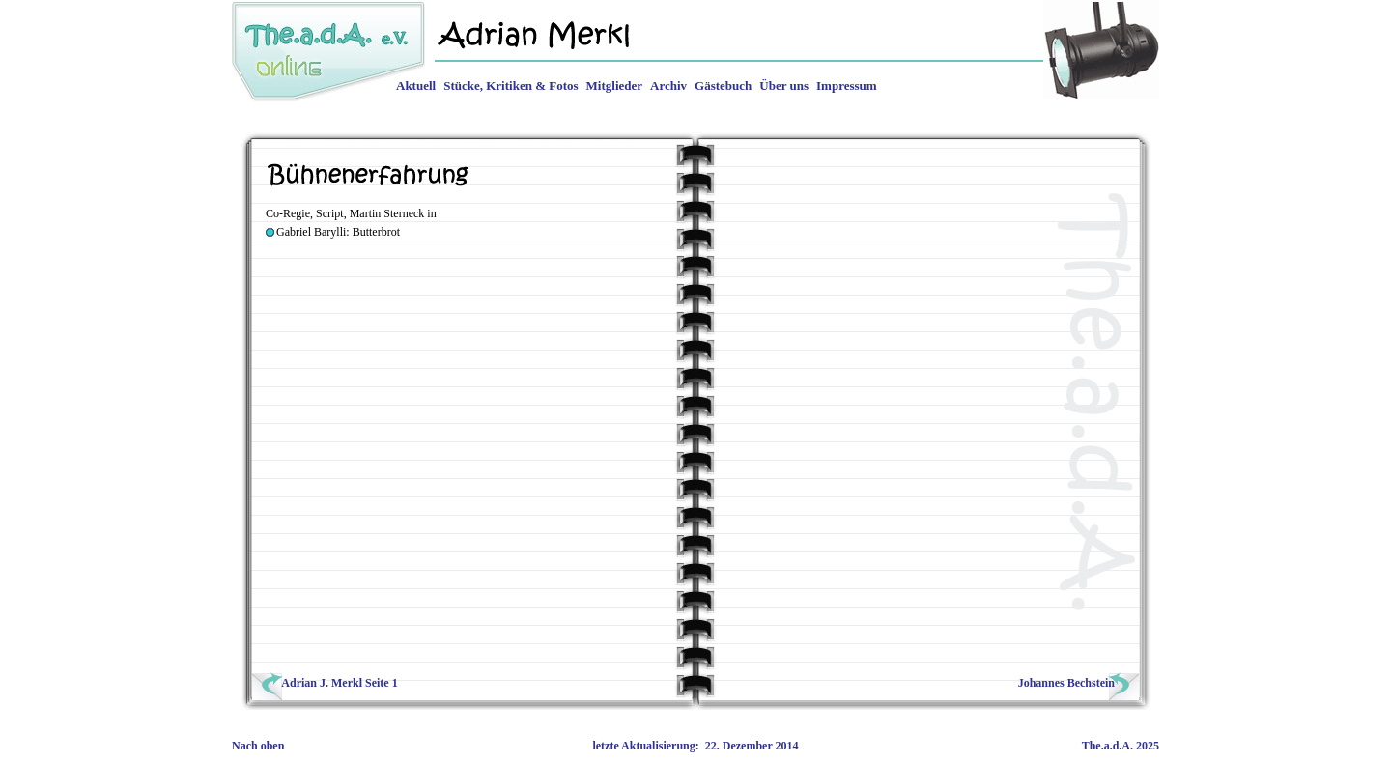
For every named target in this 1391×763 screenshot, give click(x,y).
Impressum (846, 85)
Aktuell (416, 85)
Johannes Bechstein (1076, 683)
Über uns (784, 85)
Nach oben (258, 745)
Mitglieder (614, 85)
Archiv (668, 85)
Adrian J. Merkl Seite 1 (327, 683)
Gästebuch (723, 85)
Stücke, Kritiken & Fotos (510, 85)
